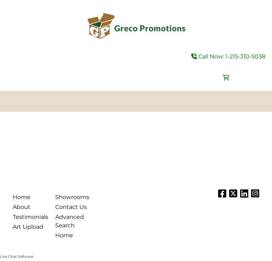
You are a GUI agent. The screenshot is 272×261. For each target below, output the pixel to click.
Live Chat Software (16, 256)
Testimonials (30, 217)
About (21, 207)
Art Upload (28, 226)
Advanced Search (69, 221)
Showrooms (72, 197)
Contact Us (71, 207)
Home (21, 197)
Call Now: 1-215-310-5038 (228, 56)
